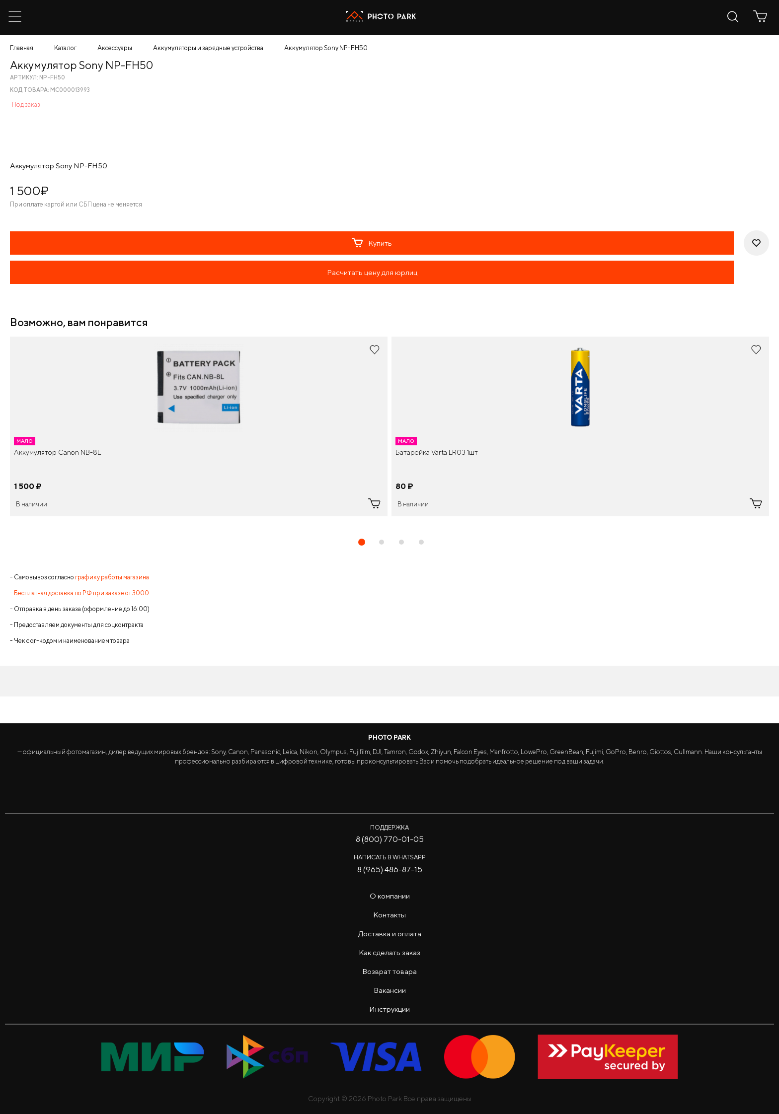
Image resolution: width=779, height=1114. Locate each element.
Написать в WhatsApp (390, 857)
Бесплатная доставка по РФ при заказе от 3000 (81, 593)
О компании (390, 896)
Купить (372, 243)
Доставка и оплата (389, 933)
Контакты (389, 914)
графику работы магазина (112, 577)
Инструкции (389, 1009)
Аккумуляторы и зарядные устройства (208, 48)
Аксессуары (114, 48)
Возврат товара (389, 971)
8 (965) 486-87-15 (389, 869)
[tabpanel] (199, 426)
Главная (21, 48)
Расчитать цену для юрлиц (372, 272)
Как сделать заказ (389, 952)
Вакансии (390, 990)
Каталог (65, 48)
